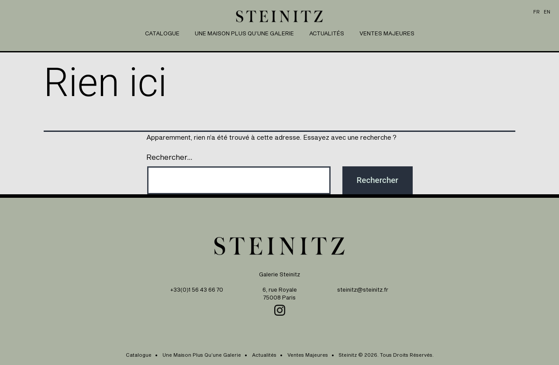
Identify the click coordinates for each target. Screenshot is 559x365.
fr (536, 11)
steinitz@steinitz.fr (362, 289)
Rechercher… (169, 156)
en (547, 11)
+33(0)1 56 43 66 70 (196, 289)
